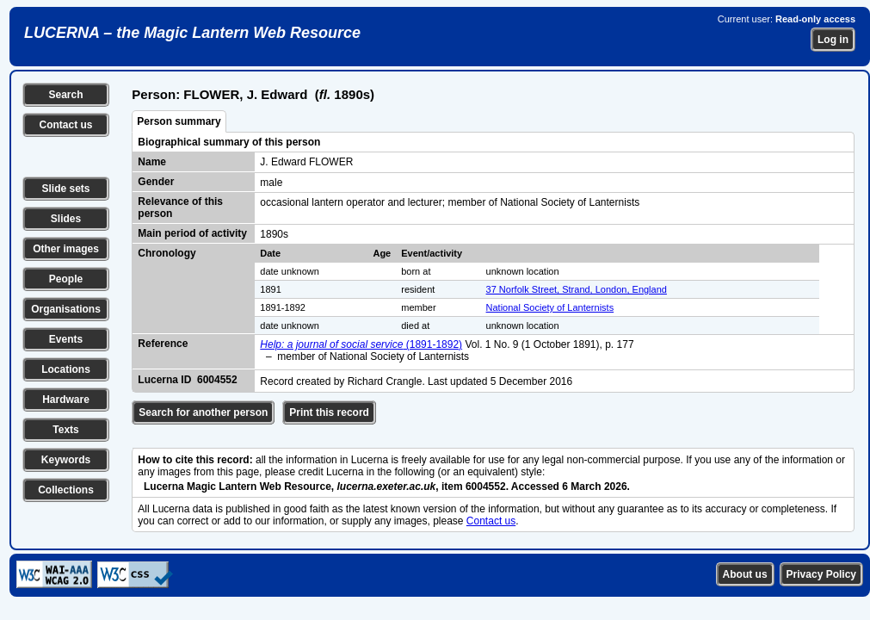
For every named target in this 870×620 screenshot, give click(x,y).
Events (66, 339)
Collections (66, 490)
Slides (66, 219)
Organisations (66, 309)
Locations (65, 369)
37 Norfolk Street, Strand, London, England (576, 289)
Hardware (65, 400)
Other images (66, 249)
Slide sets (65, 189)
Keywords (65, 460)
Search (65, 95)
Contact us (65, 125)
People (66, 279)
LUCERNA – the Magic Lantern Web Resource (192, 32)
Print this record (329, 412)
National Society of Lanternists (550, 307)
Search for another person (203, 412)
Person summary (178, 121)
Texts (65, 430)
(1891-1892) (361, 344)
